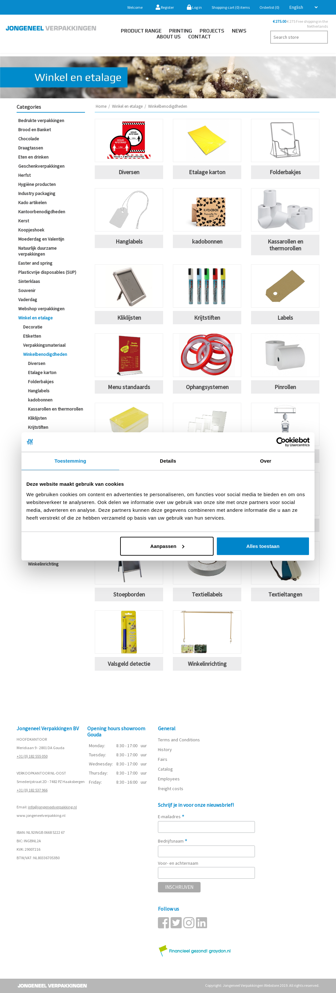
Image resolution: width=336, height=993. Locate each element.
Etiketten (32, 336)
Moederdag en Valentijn (41, 239)
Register (165, 7)
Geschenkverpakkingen (41, 166)
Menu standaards (129, 387)
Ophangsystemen (207, 387)
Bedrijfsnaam (173, 841)
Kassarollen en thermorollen (55, 409)
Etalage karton (42, 372)
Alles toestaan (263, 546)
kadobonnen (40, 400)
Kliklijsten (37, 418)
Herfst (24, 175)
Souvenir (26, 290)
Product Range (141, 31)
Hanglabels (38, 391)
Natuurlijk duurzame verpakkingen (37, 251)
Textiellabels (207, 594)
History (165, 749)
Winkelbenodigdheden (45, 354)
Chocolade (28, 139)
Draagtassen (30, 148)
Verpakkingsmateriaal (44, 345)
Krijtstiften (38, 427)
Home (101, 106)
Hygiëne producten (37, 184)
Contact (199, 36)
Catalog (165, 769)
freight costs (170, 788)
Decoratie (32, 327)
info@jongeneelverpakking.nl (52, 806)
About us (169, 36)
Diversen (36, 363)
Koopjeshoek (31, 230)
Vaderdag (27, 299)
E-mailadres (171, 816)
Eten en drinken (33, 157)
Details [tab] (168, 461)
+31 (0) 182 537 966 (32, 790)
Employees (169, 779)
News (239, 31)
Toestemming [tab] (70, 461)
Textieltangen (285, 594)
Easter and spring (35, 263)
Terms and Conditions (179, 740)
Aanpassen (167, 546)
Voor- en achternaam (178, 863)
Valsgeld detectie (129, 663)
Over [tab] (266, 461)
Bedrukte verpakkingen (41, 120)
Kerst (23, 221)
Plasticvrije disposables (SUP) (47, 272)
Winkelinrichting (43, 564)
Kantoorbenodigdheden (41, 212)
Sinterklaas (29, 281)
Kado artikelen (32, 202)
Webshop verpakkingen (41, 309)
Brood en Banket (34, 130)
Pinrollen (285, 387)
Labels (285, 317)
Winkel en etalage (35, 318)
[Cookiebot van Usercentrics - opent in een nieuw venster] (281, 442)
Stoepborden (129, 594)
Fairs (162, 759)
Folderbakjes (41, 382)
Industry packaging (36, 193)
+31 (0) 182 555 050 (32, 756)
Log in (194, 7)
